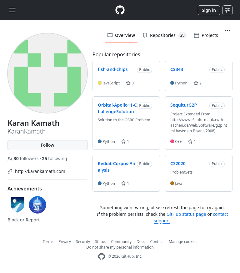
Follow (47, 145)
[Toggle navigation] (12, 10)
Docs (141, 241)
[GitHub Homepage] (101, 256)
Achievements (25, 188)
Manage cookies (183, 241)
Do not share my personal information (120, 247)
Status (100, 241)
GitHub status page (186, 214)
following (54, 158)
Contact (157, 241)
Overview (121, 35)
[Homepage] (120, 10)
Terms (48, 241)
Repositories (164, 35)
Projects (206, 35)
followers (24, 158)
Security (83, 241)
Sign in (209, 10)
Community (121, 241)
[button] (227, 30)
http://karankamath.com (40, 171)
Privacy (64, 241)
